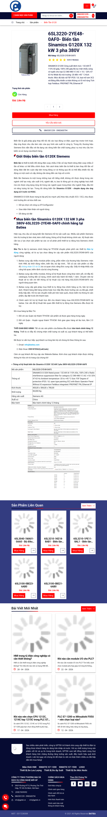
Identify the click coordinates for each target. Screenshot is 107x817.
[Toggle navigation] (87, 6)
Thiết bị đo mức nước (76, 770)
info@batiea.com (32, 345)
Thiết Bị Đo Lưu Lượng (31, 770)
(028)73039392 (21, 792)
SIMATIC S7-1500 (67, 767)
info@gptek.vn (20, 800)
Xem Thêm (88, 506)
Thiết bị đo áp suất (53, 770)
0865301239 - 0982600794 (85, 15)
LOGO (82, 767)
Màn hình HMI (29, 767)
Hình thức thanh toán (56, 799)
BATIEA (92, 813)
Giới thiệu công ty (54, 785)
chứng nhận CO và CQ (31, 266)
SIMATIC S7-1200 (47, 767)
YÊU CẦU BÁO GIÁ (53, 123)
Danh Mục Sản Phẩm (23, 15)
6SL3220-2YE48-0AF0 (42, 369)
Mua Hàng (53, 115)
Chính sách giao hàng (56, 789)
